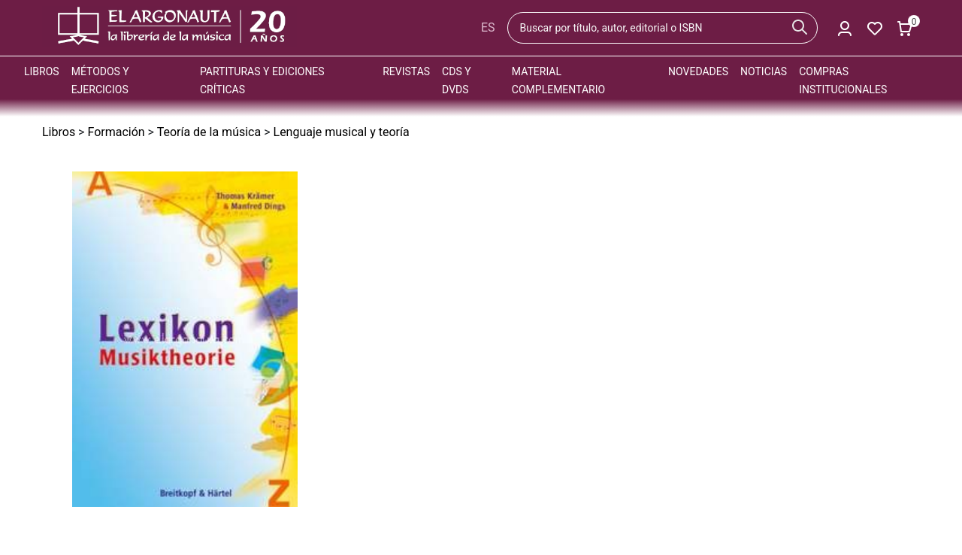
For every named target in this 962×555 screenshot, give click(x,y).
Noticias (763, 71)
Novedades (698, 71)
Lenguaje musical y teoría (342, 132)
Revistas (406, 71)
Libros (41, 71)
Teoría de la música (209, 132)
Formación (115, 132)
